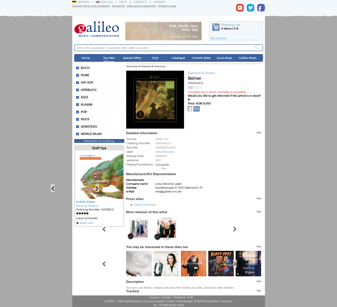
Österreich (146, 66)
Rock (85, 119)
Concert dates (201, 57)
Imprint (159, 1)
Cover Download (145, 204)
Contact (140, 1)
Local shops (224, 57)
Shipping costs (167, 5)
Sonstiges (89, 126)
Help (122, 1)
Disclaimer (118, 5)
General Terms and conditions (91, 5)
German (80, 1)
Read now (86, 223)
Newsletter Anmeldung (99, 140)
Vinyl (155, 57)
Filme (85, 75)
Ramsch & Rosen (201, 73)
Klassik (86, 104)
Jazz (84, 97)
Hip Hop (87, 82)
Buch (85, 68)
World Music (91, 134)
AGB (190, 297)
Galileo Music (247, 57)
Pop (84, 112)
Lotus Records (164, 151)
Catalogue (178, 57)
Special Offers (132, 57)
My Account (218, 38)
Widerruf (179, 297)
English (104, 1)
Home (86, 57)
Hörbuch (88, 90)
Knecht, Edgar (85, 201)
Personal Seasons (87, 205)
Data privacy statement (141, 5)
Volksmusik (160, 66)
